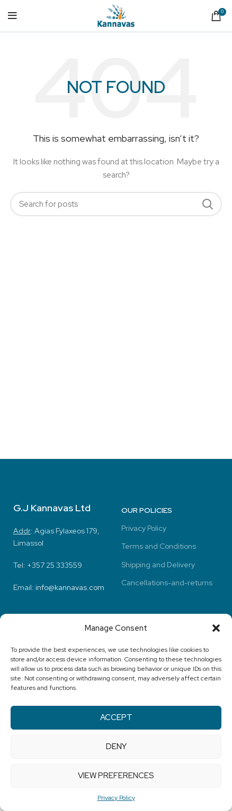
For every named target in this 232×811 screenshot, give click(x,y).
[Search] (116, 204)
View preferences (116, 775)
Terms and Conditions (158, 546)
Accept (116, 717)
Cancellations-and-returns (166, 582)
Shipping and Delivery (158, 564)
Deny (116, 746)
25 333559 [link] (64, 565)
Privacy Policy (116, 798)
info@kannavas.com (69, 587)
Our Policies (146, 510)
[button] (216, 628)
